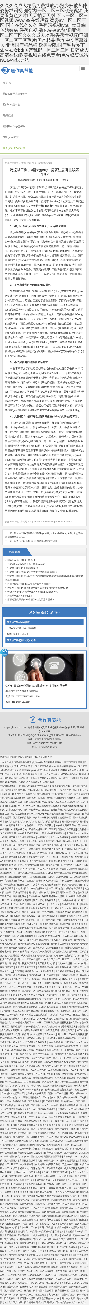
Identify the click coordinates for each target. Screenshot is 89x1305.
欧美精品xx (13, 1251)
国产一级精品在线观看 (42, 1094)
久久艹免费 (12, 786)
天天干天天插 (81, 759)
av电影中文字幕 (21, 1023)
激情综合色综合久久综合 (36, 1086)
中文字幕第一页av (38, 1082)
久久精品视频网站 (65, 936)
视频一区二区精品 (78, 916)
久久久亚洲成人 (8, 1228)
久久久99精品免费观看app (22, 987)
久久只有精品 (29, 983)
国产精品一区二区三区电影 (33, 1259)
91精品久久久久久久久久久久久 (44, 1090)
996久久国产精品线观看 (65, 1204)
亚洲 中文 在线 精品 (39, 1188)
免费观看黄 (48, 1011)
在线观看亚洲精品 (17, 842)
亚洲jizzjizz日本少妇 (61, 1165)
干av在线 (6, 759)
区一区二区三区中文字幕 (59, 1228)
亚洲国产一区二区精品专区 (71, 857)
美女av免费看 (80, 1023)
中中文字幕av (7, 1106)
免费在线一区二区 (33, 1141)
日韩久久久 (34, 1303)
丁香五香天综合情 (69, 972)
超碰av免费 (41, 901)
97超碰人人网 (64, 1153)
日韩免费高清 (64, 1283)
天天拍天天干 (20, 857)
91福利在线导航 (19, 794)
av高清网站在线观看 (42, 1224)
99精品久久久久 (19, 1082)
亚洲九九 (59, 1196)
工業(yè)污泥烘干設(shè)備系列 (21, 593)
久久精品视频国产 (38, 826)
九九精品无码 (49, 1031)
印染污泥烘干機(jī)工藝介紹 (21, 525)
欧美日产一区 (40, 782)
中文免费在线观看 (37, 842)
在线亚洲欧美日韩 (31, 877)
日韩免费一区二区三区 (12, 976)
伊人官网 (31, 771)
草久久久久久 (79, 889)
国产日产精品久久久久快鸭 (42, 857)
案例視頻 (8, 96)
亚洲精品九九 (24, 1271)
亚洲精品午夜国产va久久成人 (70, 1019)
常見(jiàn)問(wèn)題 (14, 115)
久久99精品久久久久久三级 (47, 952)
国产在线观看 (49, 881)
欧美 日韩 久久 (27, 1145)
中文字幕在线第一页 (30, 1011)
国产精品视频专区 (44, 1157)
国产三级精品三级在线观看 (29, 1117)
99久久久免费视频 (62, 905)
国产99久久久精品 (42, 1204)
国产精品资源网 (51, 1066)
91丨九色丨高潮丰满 (72, 1090)
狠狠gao (79, 814)
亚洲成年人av (27, 1251)
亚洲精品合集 (25, 1098)
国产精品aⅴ (49, 1062)
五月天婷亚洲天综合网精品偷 (58, 1051)
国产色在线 (34, 1137)
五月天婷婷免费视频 (37, 818)
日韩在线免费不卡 (77, 1224)
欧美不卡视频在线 (20, 1133)
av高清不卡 (37, 755)
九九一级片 (54, 1200)
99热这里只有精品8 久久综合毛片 (59, 1275)
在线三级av (24, 1228)
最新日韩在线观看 (26, 1263)
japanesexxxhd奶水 (31, 964)
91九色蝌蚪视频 (14, 1275)
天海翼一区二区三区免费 (34, 1035)
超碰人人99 (33, 889)
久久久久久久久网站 (19, 1051)
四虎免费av (80, 905)
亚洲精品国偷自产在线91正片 (15, 755)
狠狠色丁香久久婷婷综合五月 (34, 822)
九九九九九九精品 (71, 810)
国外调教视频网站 (27, 909)
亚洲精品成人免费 (68, 1240)
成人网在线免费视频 (59, 893)
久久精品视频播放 (51, 786)
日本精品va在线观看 (43, 1255)
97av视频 (66, 1200)
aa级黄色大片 (7, 838)
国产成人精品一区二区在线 (60, 1169)
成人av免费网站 (67, 1027)
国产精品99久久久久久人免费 (70, 1295)
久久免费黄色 (57, 983)
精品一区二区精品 (65, 814)
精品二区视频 (16, 1141)
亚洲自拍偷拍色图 (66, 881)
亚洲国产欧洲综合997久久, (68, 1011)
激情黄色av (15, 983)
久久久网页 (12, 960)
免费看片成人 (73, 798)
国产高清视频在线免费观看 (54, 1236)
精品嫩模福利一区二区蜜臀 (42, 940)
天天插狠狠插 (81, 1291)
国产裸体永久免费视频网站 (22, 802)
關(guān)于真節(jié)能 (15, 83)
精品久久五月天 (81, 755)
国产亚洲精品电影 (22, 782)
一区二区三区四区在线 (72, 901)
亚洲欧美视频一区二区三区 (42, 794)
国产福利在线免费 (70, 1303)
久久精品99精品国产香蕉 (48, 1129)
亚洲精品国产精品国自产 (50, 1208)
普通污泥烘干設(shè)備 (17, 599)
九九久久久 (54, 869)
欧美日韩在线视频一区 (59, 782)
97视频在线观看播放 (67, 1125)
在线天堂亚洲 (53, 995)
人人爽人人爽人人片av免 (32, 960)
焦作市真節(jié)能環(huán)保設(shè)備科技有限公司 (18, 69)
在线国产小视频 (78, 897)
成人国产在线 (38, 1228)
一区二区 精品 (56, 853)
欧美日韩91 (14, 964)
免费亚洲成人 (67, 1173)
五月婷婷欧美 (80, 1228)
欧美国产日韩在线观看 (31, 1299)
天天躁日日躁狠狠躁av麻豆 (73, 834)
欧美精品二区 (20, 972)
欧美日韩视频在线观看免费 (68, 1192)
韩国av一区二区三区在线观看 (26, 814)
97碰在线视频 (80, 838)
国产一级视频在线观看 (18, 1165)
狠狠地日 (19, 1196)
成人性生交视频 (19, 778)
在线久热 (27, 1043)
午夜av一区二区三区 (28, 1236)
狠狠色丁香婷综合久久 (48, 1263)
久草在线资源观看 (18, 1153)
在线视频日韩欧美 (74, 1196)
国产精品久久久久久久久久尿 (43, 1240)
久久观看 (53, 980)
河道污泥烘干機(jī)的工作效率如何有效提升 (35, 506)
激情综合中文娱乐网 (71, 976)
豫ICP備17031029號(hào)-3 (22, 700)
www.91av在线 (35, 778)
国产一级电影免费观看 (44, 865)
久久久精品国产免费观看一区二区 (23, 1177)
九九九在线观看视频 (23, 901)
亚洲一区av (5, 1066)
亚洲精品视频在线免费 (44, 1074)
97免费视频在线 (52, 778)
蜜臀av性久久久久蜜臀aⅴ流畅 (46, 1216)
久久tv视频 (32, 806)
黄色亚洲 (27, 948)
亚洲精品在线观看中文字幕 (32, 751)
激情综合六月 (71, 1271)
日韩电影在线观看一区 (12, 1058)
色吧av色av (12, 1011)
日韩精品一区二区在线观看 (71, 1074)
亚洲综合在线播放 (40, 1165)
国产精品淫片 (11, 1125)
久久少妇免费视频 (9, 1169)
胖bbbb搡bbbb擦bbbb (72, 771)
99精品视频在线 (39, 853)
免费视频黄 (10, 1271)
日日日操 (18, 936)
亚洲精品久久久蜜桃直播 (16, 1212)
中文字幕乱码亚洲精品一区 (47, 1098)
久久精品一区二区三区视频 (42, 1153)
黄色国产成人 (60, 916)
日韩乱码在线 (7, 1117)
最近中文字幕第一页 (43, 1019)
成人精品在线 (28, 920)
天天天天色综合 (45, 920)
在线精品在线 (20, 1066)
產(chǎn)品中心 (12, 89)
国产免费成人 (35, 1066)
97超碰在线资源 (19, 1287)
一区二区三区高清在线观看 (28, 897)
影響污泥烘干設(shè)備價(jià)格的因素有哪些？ (31, 564)
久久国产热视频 (19, 1090)
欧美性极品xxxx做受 (41, 1023)
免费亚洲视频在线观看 (53, 861)
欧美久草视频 (53, 830)
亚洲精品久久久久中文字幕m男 (66, 873)
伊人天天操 (60, 1224)
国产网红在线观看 (50, 1303)
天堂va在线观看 (70, 1129)
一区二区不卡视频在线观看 (44, 1173)
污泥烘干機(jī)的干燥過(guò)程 (22, 533)
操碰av (3, 842)
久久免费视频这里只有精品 (14, 1188)
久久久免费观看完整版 (59, 751)
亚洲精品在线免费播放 (75, 1185)
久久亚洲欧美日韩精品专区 (55, 1137)
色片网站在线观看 (77, 1287)
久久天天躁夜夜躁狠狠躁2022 (30, 1110)
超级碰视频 (17, 991)
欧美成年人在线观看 (36, 1058)
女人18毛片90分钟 (67, 865)
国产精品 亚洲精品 (51, 810)
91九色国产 (76, 842)
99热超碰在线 (68, 1066)
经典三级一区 (66, 1291)
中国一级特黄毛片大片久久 (71, 885)
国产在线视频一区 (35, 976)
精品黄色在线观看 (74, 853)
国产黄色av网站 (52, 1149)
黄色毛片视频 (18, 806)
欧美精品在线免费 (20, 1027)
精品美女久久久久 (72, 806)
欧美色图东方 (80, 1153)
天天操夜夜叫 (58, 1086)
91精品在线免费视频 (10, 968)
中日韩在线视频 (32, 1275)
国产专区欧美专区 (15, 834)
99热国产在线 (79, 751)
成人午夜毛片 (40, 1200)
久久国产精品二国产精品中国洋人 (26, 1267)
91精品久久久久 (70, 944)
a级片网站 (36, 1051)
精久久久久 (19, 1007)
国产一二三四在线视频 (29, 924)
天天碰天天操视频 (58, 1287)
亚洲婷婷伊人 (25, 1200)
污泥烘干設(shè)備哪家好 (20, 561)
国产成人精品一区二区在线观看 (66, 1106)
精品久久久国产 (64, 759)
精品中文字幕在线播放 (29, 1283)
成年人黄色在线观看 (65, 1043)
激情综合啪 (43, 909)
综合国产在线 (18, 1054)
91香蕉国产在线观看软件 (39, 905)
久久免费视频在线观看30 (32, 1169)
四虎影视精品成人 (18, 1220)
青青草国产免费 (28, 1208)
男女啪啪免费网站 (10, 995)
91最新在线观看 (26, 1279)
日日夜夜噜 (10, 1263)
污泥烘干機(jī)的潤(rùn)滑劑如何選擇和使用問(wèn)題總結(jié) (38, 553)
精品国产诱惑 (62, 1102)
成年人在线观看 (8, 909)
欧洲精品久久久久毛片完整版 (43, 972)
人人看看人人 (78, 924)
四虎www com (51, 1027)
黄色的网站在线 (21, 1102)
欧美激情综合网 (45, 932)
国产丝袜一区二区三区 (66, 1255)
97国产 (81, 865)
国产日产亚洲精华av (30, 1031)
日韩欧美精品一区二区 (42, 1102)
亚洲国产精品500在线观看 (31, 830)
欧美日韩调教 (16, 1086)
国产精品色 (10, 1204)
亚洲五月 (63, 897)
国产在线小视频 (52, 1039)
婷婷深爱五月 (46, 1114)
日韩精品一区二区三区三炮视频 (22, 1185)
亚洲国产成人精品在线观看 (64, 775)
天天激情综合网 (76, 849)
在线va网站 (50, 1141)
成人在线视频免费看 (74, 1133)
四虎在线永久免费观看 (37, 873)
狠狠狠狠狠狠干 (55, 1110)
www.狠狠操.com (79, 1102)
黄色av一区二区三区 (70, 980)
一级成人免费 (65, 755)
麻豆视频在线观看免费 (31, 1125)
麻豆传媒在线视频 (66, 940)
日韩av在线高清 (21, 916)
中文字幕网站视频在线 (42, 849)
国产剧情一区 (29, 956)
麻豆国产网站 (16, 775)
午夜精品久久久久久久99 (17, 1121)
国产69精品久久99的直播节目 (48, 912)
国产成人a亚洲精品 (10, 920)
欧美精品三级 (69, 1259)
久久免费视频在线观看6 (67, 1078)
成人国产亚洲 (40, 869)
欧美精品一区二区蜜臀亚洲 (58, 1299)
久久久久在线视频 (60, 802)
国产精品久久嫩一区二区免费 (72, 1062)
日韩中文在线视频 (67, 794)
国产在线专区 (44, 1145)
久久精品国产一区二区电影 (58, 838)
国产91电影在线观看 (32, 968)
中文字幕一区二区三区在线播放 (42, 834)
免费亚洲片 (26, 869)
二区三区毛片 (74, 1145)
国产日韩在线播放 (9, 1145)
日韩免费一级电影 (36, 763)
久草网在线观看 (78, 1114)
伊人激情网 (48, 1046)
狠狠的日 (31, 885)
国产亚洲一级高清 (71, 1149)
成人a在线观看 (65, 928)
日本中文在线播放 (44, 1078)
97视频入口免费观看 (36, 1007)
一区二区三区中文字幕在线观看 (25, 1046)
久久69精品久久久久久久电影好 (40, 991)
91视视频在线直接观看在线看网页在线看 (62, 877)
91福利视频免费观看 (21, 865)
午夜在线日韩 (67, 846)
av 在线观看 (41, 1251)
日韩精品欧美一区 (74, 912)
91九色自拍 (24, 1070)
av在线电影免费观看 (28, 798)
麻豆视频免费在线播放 (48, 771)
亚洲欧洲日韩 (49, 1283)
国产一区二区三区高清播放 (29, 846)
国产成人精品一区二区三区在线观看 (57, 767)
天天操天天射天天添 (25, 932)
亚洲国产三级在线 (51, 1177)
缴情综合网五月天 (67, 991)
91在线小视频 (80, 1165)
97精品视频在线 (12, 1043)
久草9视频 (65, 889)
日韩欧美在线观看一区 (71, 1232)
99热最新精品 (51, 846)
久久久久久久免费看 (58, 842)
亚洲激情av (68, 1098)
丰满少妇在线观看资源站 (52, 798)
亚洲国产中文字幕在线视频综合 (60, 1003)
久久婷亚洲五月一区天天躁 (27, 1181)
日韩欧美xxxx (70, 1121)
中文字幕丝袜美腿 (51, 964)
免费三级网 (53, 901)
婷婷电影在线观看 (66, 1031)
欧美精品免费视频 (24, 1078)
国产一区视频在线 (53, 1117)
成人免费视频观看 (33, 1149)
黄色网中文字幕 (8, 893)
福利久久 (38, 948)
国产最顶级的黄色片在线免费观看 (52, 1279)
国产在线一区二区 (9, 869)
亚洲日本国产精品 (58, 818)
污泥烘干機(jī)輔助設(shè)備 (21, 605)
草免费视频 (68, 1039)
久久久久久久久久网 (23, 1157)
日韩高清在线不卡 (53, 1121)
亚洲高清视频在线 (38, 1287)
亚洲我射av (68, 952)
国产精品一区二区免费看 (74, 964)
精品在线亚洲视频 (69, 1070)
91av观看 (70, 861)
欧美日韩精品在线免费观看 (33, 980)
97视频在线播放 (25, 1295)
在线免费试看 (25, 952)
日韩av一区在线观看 (58, 1058)
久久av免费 (30, 944)
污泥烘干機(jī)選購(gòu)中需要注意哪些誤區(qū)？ (32, 537)
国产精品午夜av (35, 1003)
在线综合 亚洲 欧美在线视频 (59, 1054)
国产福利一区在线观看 (51, 1185)
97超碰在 (29, 936)
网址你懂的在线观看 (34, 1015)
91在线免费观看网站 (66, 790)
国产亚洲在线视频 (46, 885)
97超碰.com (34, 1220)
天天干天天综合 (8, 1232)
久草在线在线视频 (39, 1106)
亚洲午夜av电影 (72, 1015)
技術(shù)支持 (11, 109)
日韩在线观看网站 (53, 948)
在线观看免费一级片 (65, 1094)
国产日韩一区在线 (62, 1023)
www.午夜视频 (56, 1007)
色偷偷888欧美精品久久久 (67, 920)
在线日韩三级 (16, 767)
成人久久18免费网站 (41, 916)
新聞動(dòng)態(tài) (14, 102)
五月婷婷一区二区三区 (66, 1046)
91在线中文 (22, 1137)
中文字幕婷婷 (27, 1129)
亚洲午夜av (34, 861)
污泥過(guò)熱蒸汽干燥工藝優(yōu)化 (26, 529)
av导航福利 (6, 901)
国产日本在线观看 (60, 909)
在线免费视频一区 (70, 869)
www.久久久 (12, 1259)
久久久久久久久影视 (29, 786)
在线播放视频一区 (31, 881)
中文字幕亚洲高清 (20, 1094)
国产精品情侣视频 (71, 778)
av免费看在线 (59, 1145)
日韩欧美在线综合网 (43, 1043)
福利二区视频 (46, 1192)
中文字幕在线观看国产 (62, 1188)
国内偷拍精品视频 (75, 983)
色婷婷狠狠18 (8, 1295)
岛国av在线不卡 (55, 1015)
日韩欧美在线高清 (40, 1212)
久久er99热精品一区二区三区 (72, 1141)
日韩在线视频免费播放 (33, 1244)
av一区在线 (6, 1157)
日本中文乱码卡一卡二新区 (24, 1114)
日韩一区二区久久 (28, 1192)
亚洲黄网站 (37, 1027)
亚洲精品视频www (31, 1161)
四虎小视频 (12, 822)
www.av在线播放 (35, 1054)
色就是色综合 (53, 960)
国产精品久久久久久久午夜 (45, 1070)
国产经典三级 (22, 1106)
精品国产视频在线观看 (24, 928)
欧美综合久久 (50, 897)
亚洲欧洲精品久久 (32, 1062)
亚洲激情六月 (22, 1291)
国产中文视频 (68, 1263)
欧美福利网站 (20, 861)
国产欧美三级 (69, 1177)
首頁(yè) (8, 76)
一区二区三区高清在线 (62, 822)
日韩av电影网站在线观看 (45, 1232)
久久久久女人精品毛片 (17, 1248)
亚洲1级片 (49, 1267)
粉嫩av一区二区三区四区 (59, 1244)
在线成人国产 (22, 853)
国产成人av (36, 1121)
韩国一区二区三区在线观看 (64, 1212)
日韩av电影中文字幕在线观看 (33, 893)
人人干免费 (43, 983)
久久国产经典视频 (49, 889)
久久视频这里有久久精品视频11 (20, 790)
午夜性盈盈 (43, 802)
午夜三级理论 (24, 1224)
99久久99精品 (25, 1232)
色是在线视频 (20, 940)
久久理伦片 (23, 1173)
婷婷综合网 (12, 1192)
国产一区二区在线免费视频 (71, 999)
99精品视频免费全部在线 (17, 849)
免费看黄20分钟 (63, 932)
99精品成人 (48, 814)
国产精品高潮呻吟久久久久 (18, 1074)
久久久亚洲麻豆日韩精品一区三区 (26, 1039)
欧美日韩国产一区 (15, 771)
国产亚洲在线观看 (18, 1303)
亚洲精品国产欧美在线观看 (27, 810)
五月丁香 (5, 1027)
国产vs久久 (61, 849)
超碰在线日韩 (82, 1054)
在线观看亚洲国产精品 (48, 944)
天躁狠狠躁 (14, 956)
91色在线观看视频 (44, 1295)
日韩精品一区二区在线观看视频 (47, 1133)
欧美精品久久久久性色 (23, 759)
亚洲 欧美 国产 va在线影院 (44, 1291)
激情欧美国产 (68, 995)
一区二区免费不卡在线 (17, 1216)
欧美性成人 (69, 1216)
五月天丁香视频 (17, 873)
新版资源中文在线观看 (50, 806)
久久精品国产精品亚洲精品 (39, 1196)
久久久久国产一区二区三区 (56, 924)
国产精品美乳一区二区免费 (18, 1255)
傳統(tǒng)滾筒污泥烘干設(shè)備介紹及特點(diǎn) (32, 557)
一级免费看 (14, 1035)
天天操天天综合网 (46, 928)
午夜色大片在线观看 (65, 1157)
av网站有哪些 (24, 1204)
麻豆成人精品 (53, 1248)
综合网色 (84, 972)
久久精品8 (23, 826)
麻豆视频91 (50, 1125)
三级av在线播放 (46, 790)
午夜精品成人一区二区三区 (29, 838)
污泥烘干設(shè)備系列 (18, 587)
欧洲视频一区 (52, 976)
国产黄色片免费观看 (52, 1161)
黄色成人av (26, 1019)
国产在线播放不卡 (46, 759)
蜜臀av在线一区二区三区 (37, 775)
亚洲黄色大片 (62, 1114)
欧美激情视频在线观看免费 (55, 1220)
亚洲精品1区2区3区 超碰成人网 (58, 1181)
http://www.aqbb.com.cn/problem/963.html (51, 487)
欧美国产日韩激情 (56, 763)
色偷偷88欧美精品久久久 (62, 826)
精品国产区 (83, 991)
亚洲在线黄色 (31, 767)
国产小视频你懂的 (15, 885)
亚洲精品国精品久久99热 (13, 763)
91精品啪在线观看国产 (32, 995)
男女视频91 (10, 1224)
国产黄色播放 (7, 1291)
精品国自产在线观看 (32, 999)
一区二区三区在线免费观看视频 (53, 987)
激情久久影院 (71, 948)
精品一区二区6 (71, 1035)
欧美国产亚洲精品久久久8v (18, 912)
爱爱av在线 (50, 999)
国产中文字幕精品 (17, 1240)
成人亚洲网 (50, 755)
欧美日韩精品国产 (58, 1251)
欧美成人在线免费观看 (60, 1082)
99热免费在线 (55, 1035)
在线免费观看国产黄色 (48, 956)
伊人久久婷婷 (38, 1248)
